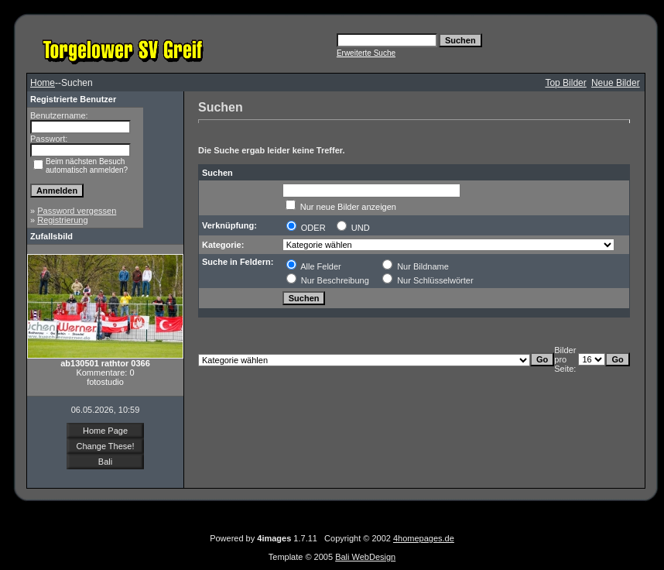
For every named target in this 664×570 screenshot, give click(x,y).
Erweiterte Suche (366, 53)
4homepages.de (423, 538)
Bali (105, 461)
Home (42, 82)
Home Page (105, 430)
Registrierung (62, 220)
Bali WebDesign (365, 556)
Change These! (105, 446)
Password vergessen (76, 210)
